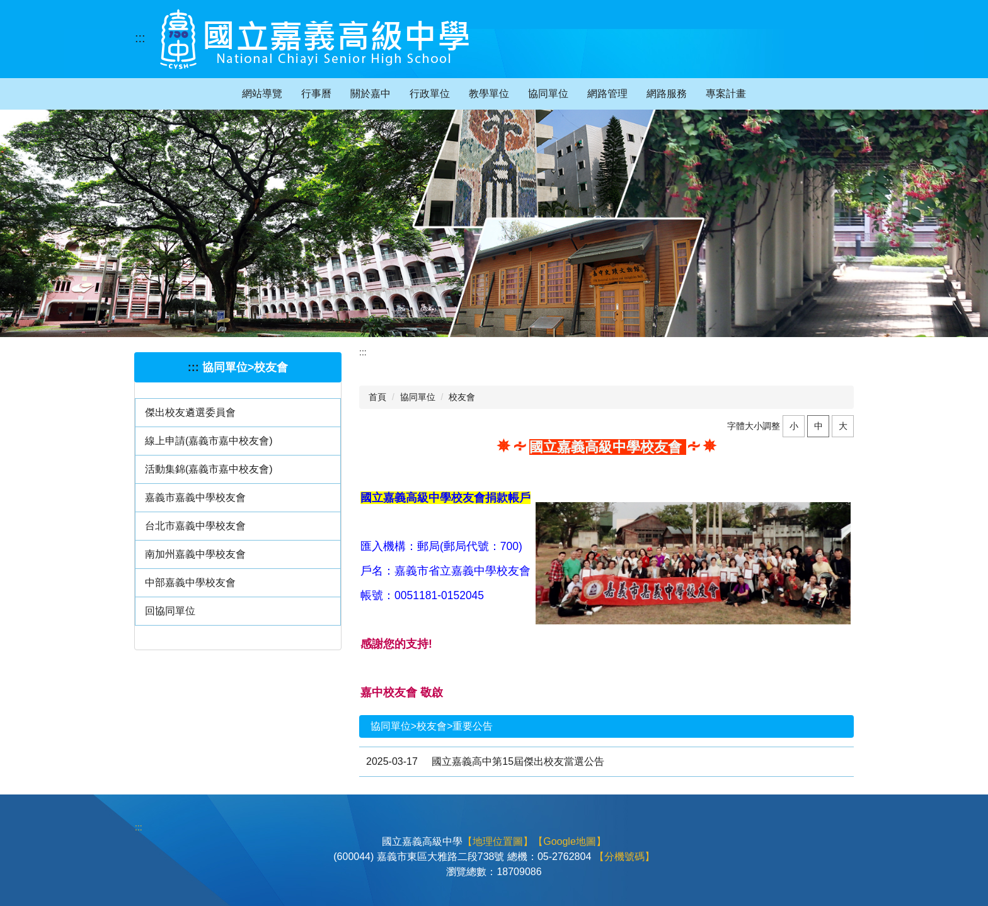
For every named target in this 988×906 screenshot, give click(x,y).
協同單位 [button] (548, 93)
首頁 (377, 397)
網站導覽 (262, 93)
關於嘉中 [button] (370, 93)
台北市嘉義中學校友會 (195, 525)
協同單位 (417, 397)
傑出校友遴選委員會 (190, 412)
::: (140, 38)
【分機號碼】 (624, 856)
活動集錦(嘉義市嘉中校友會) (209, 469)
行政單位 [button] (430, 93)
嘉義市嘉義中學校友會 (195, 497)
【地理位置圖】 (497, 841)
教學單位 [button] (489, 93)
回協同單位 (170, 610)
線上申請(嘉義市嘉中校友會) (209, 440)
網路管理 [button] (607, 93)
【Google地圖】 (569, 841)
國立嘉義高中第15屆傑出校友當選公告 (518, 761)
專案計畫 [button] (726, 93)
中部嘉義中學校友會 (190, 582)
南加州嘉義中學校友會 (195, 554)
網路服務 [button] (666, 93)
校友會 (462, 397)
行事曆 (316, 93)
